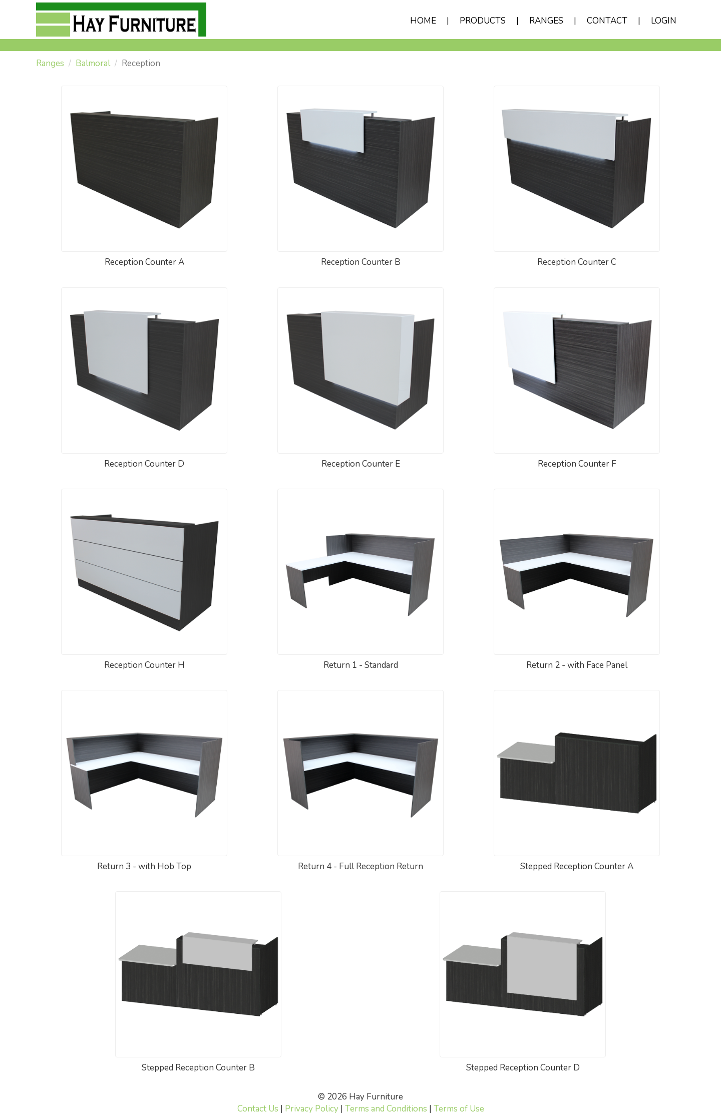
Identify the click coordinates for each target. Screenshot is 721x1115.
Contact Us (257, 1108)
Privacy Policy (311, 1108)
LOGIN (663, 21)
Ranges (50, 63)
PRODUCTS (483, 21)
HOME (423, 21)
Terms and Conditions (386, 1108)
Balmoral (93, 63)
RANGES (546, 21)
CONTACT (607, 21)
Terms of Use (459, 1108)
